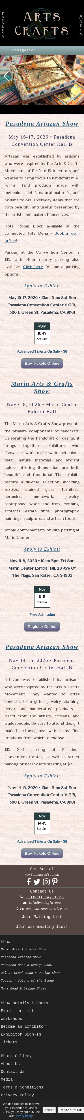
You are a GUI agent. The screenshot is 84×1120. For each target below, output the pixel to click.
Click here (33, 266)
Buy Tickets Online (42, 363)
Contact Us (13, 1071)
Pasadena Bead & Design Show (26, 965)
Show (5, 942)
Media (7, 1079)
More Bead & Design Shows (23, 988)
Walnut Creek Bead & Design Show (30, 973)
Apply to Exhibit (42, 285)
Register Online (42, 626)
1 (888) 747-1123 (45, 897)
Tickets (9, 1042)
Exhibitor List (17, 1011)
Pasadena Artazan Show (42, 123)
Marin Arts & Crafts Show (23, 949)
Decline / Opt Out (71, 1110)
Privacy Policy (17, 1095)
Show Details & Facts (24, 1003)
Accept (49, 1110)
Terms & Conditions (22, 1087)
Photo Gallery (16, 1056)
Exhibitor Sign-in (21, 1034)
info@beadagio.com (44, 903)
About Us (10, 1064)
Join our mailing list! (42, 926)
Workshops (11, 1019)
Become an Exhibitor (23, 1026)
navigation (20, 50)
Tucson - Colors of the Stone (27, 981)
